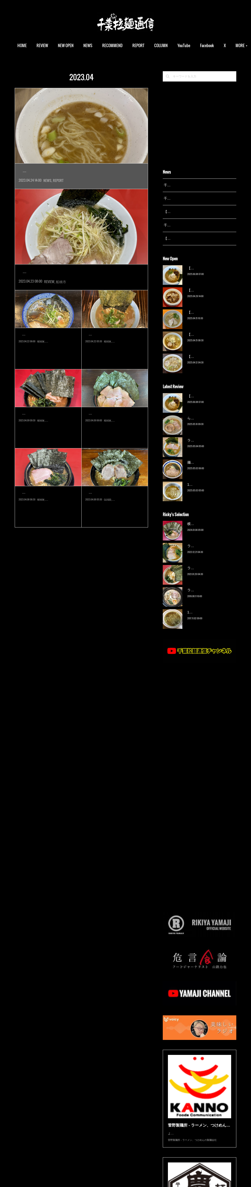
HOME (33, 45)
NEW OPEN (77, 45)
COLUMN (172, 45)
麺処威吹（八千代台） (43, 356)
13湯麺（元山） (199, 619)
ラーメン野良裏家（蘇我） (207, 446)
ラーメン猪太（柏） (202, 596)
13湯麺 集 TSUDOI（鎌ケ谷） (210, 491)
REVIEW (53, 45)
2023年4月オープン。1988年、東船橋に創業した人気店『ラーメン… (81, 293)
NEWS (98, 45)
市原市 (116, 536)
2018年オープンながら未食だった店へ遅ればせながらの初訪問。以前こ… (48, 367)
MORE (215, 45)
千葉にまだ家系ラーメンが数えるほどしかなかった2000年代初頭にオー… (114, 367)
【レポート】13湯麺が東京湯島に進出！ (76, 171)
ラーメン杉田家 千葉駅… (46, 435)
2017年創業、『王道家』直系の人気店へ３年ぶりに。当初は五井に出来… (48, 526)
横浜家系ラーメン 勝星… (112, 435)
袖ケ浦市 (117, 457)
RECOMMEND (123, 45)
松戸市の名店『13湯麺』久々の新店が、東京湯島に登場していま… (80, 181)
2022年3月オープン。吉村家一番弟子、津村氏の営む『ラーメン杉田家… (48, 447)
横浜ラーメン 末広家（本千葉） (211, 530)
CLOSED (107, 536)
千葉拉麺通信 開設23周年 (183, 225)
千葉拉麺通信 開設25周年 (183, 185)
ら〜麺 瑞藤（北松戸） (205, 424)
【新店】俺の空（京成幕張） (209, 274)
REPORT (149, 45)
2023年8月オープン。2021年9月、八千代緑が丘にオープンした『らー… (114, 526)
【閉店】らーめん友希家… (114, 514)
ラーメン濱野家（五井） (206, 574)
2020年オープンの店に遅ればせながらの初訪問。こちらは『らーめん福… (114, 447)
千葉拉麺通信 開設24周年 (183, 198)
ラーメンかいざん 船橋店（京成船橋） (74, 283)
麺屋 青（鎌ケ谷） (201, 468)
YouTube (194, 45)
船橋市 (61, 303)
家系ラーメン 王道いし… (46, 514)
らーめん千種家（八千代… (114, 356)
